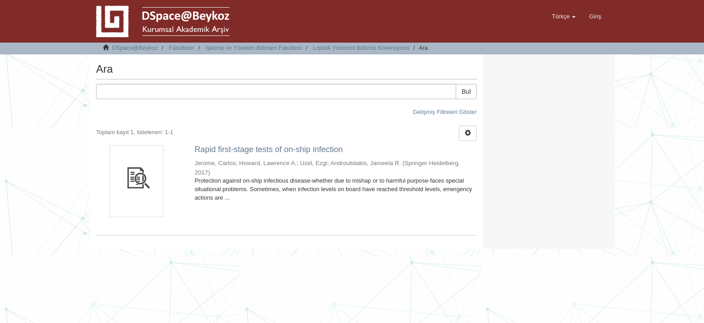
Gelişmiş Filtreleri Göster (444, 112)
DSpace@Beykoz (135, 47)
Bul (466, 91)
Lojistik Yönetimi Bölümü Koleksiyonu (361, 47)
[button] (563, 16)
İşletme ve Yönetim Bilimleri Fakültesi (253, 47)
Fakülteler (181, 47)
